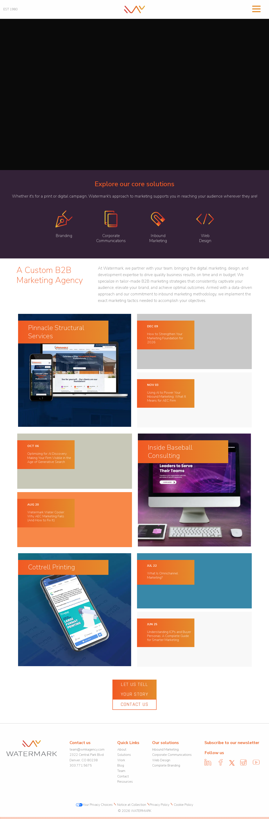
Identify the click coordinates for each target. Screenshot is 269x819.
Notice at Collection (131, 804)
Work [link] (121, 760)
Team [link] (121, 771)
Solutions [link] (124, 754)
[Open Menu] (256, 8)
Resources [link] (125, 781)
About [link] (121, 749)
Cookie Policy (183, 804)
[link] (134, 9)
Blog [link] (120, 765)
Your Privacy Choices (94, 804)
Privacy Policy (159, 804)
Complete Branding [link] (166, 765)
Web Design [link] (161, 760)
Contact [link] (123, 776)
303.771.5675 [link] (81, 765)
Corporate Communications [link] (172, 754)
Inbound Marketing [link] (165, 749)
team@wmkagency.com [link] (87, 749)
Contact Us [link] (135, 704)
